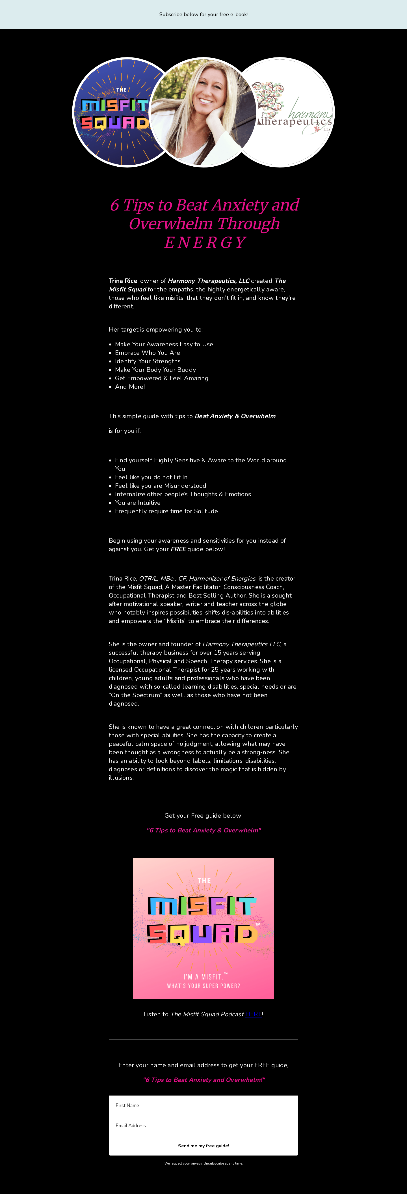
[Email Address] (203, 1126)
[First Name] (203, 1106)
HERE (253, 1014)
